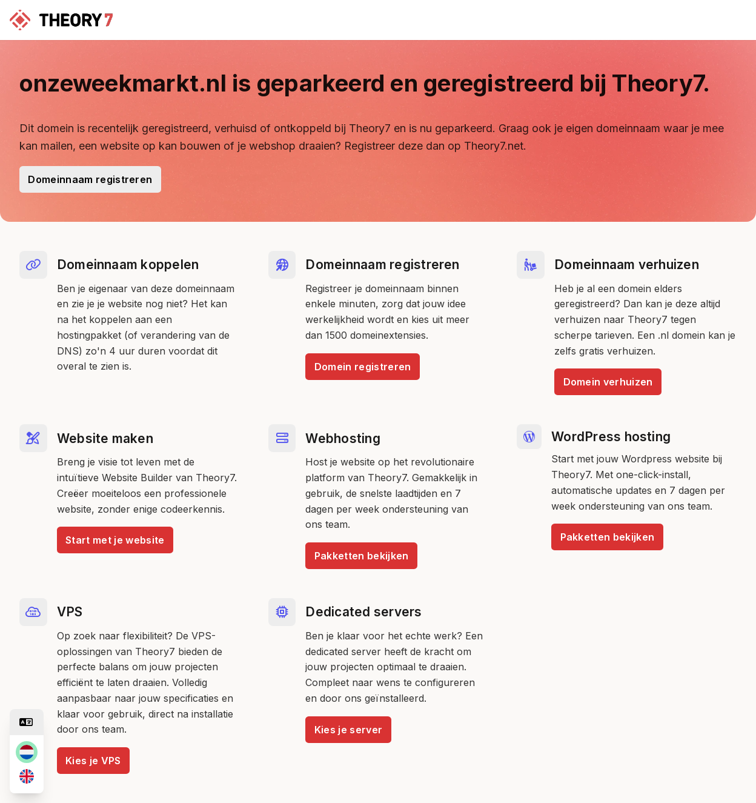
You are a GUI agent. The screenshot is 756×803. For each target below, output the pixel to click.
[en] (26, 776)
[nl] (26, 752)
